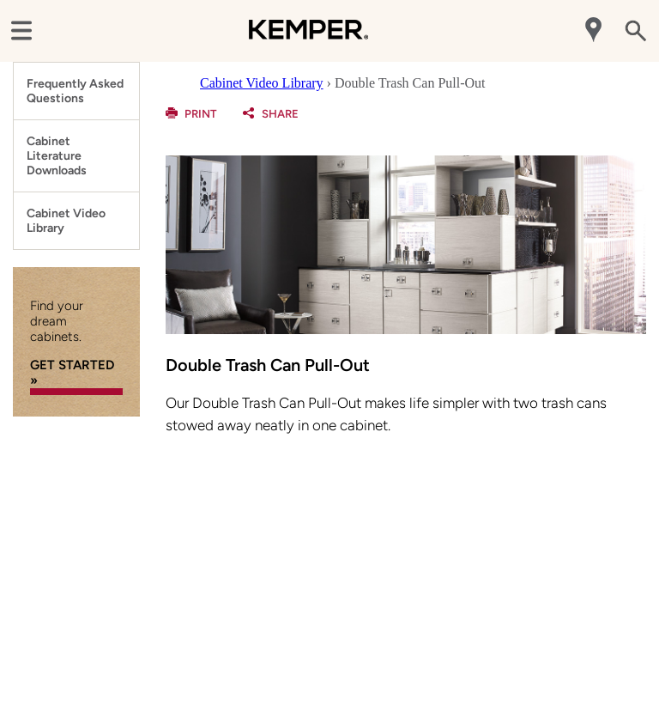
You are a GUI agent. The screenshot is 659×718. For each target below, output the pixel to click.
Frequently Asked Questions (75, 91)
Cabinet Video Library (66, 220)
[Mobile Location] (595, 31)
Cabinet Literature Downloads (57, 156)
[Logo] (308, 42)
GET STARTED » (72, 372)
